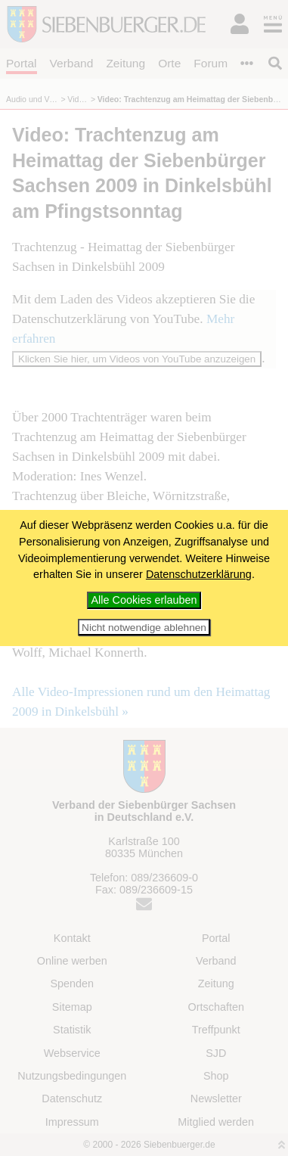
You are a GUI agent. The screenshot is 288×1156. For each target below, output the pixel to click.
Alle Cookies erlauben (144, 600)
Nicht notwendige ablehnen (144, 627)
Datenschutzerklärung (199, 574)
